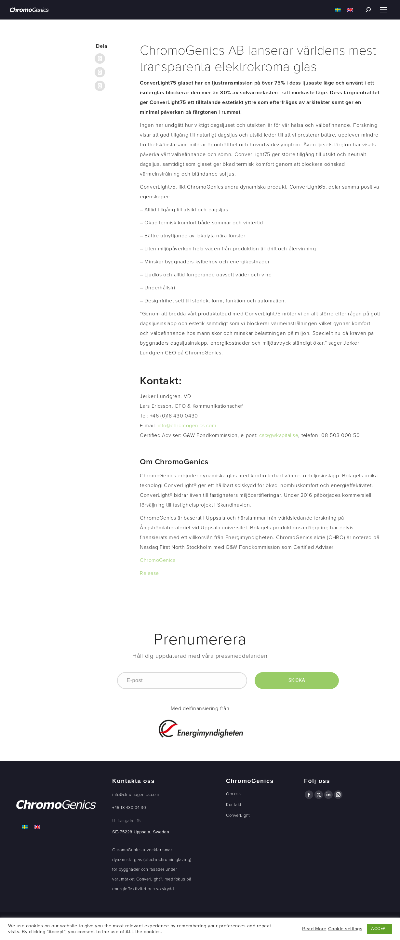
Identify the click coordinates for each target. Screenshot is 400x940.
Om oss (233, 794)
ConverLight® (149, 879)
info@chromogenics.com (187, 425)
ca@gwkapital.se (279, 435)
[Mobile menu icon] (383, 9)
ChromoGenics (157, 560)
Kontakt (234, 804)
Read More (314, 929)
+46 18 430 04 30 (129, 807)
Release (149, 573)
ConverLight (238, 815)
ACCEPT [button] (379, 928)
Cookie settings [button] (345, 929)
